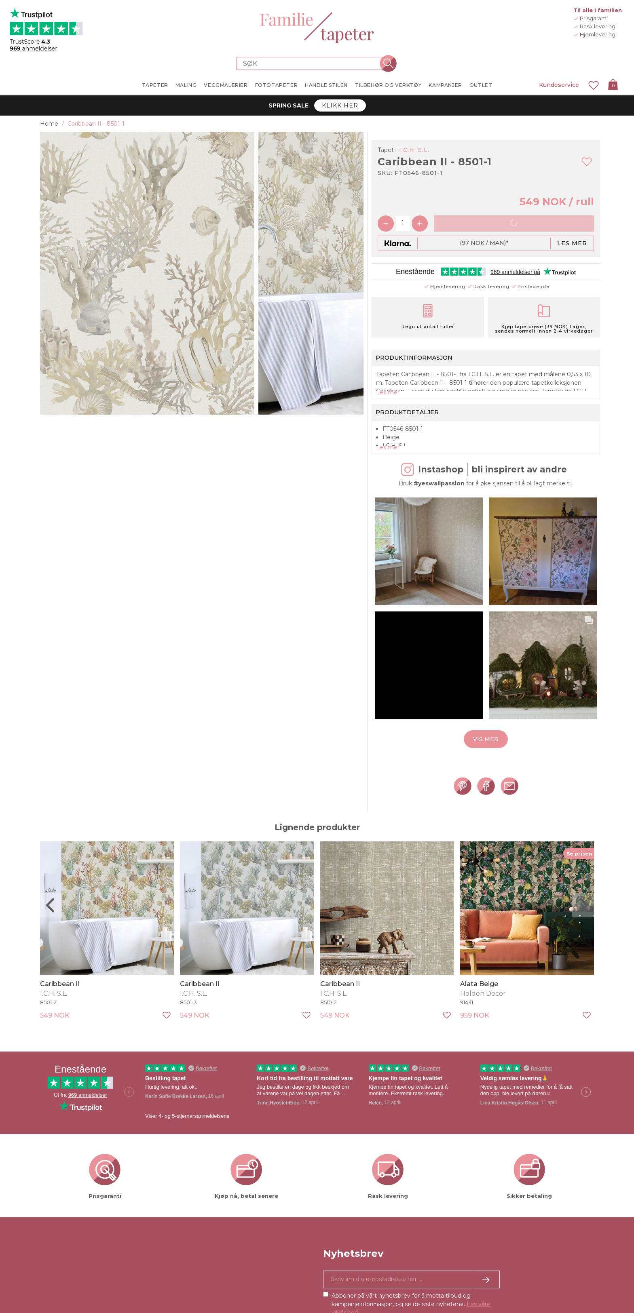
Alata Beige (479, 999)
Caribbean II (60, 999)
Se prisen (579, 869)
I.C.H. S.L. (414, 150)
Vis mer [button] (486, 755)
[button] (429, 567)
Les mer (572, 243)
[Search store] (312, 63)
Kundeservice (559, 85)
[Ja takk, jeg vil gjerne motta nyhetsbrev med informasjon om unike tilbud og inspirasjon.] (411, 1295)
